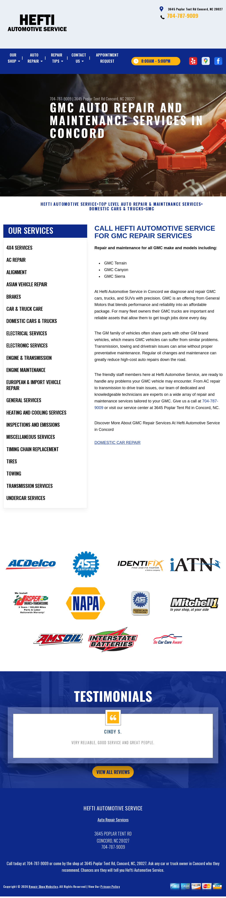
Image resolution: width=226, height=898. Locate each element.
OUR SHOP (12, 58)
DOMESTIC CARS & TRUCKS (116, 211)
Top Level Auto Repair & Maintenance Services (150, 206)
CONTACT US (79, 58)
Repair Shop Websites (43, 891)
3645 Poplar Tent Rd (89, 99)
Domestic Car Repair (117, 445)
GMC (149, 211)
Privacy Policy (110, 891)
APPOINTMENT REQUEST (107, 58)
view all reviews (113, 775)
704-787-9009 (182, 15)
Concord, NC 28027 (120, 99)
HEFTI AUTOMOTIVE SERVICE (69, 206)
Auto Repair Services (113, 824)
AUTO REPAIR (33, 58)
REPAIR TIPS (56, 58)
